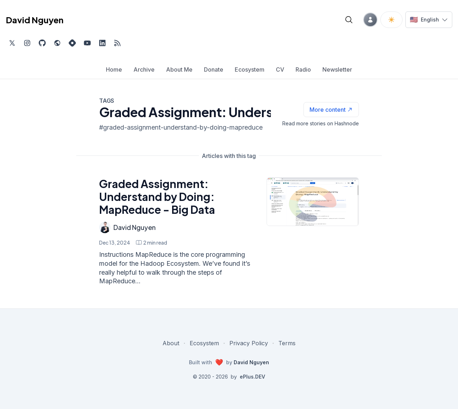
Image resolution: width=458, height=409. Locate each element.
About (170, 343)
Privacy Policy (248, 343)
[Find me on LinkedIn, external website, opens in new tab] (102, 43)
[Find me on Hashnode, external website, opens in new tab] (72, 43)
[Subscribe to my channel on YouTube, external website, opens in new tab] (87, 43)
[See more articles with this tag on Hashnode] (331, 109)
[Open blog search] (349, 20)
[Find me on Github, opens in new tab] (42, 43)
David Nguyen (134, 227)
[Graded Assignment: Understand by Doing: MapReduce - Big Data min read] (151, 242)
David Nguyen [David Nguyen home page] (34, 19)
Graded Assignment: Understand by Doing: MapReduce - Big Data (157, 196)
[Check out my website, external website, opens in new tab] (57, 43)
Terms (287, 343)
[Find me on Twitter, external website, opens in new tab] (12, 43)
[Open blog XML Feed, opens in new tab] (117, 43)
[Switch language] (428, 19)
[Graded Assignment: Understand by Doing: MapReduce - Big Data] (313, 201)
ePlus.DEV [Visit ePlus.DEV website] (252, 377)
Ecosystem (204, 343)
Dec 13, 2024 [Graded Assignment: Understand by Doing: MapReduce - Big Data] (114, 242)
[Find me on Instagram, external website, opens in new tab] (27, 43)
